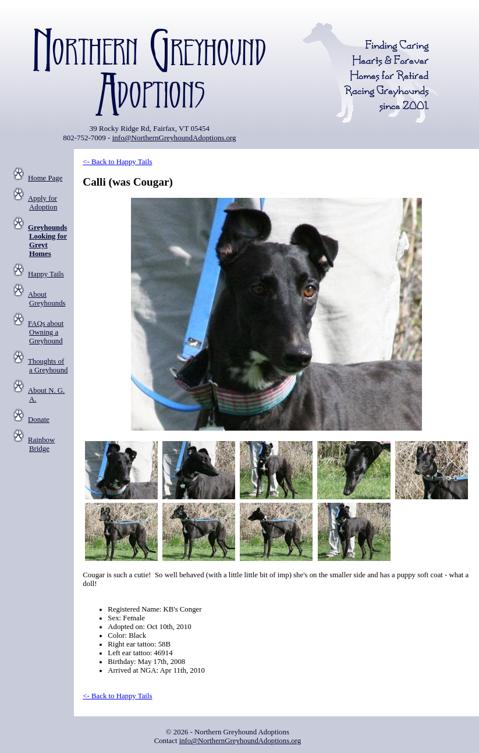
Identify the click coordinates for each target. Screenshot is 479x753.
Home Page (45, 178)
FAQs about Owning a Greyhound (45, 332)
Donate (38, 419)
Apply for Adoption (42, 202)
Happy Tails (46, 274)
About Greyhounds (47, 298)
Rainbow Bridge (41, 444)
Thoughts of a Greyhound (48, 365)
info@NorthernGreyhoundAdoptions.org (174, 137)
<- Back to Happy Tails (117, 162)
